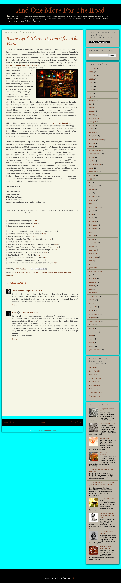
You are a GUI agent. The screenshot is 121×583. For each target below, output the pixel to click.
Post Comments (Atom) (47, 431)
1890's (91, 72)
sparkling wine (94, 314)
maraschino (93, 243)
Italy (90, 104)
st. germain (93, 318)
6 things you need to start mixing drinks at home (107, 515)
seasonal (92, 307)
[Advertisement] (42, 398)
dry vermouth (93, 172)
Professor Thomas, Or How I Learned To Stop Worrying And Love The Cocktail (102, 484)
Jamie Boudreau (95, 378)
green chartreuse (95, 207)
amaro (15, 272)
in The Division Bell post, (62, 123)
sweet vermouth (94, 321)
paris (91, 264)
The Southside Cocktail (108, 423)
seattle (91, 310)
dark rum (28, 272)
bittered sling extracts (96, 140)
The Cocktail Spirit (95, 392)
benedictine (93, 136)
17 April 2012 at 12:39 (33, 291)
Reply (14, 305)
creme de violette (95, 164)
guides (91, 211)
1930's (91, 82)
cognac (91, 157)
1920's (91, 79)
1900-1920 (93, 75)
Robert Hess (93, 389)
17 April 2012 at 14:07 (29, 313)
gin (90, 193)
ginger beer (93, 196)
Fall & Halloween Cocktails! (105, 454)
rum (65, 272)
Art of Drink (93, 367)
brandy (91, 147)
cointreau (92, 161)
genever (92, 189)
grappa (91, 204)
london (91, 239)
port (90, 275)
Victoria (92, 107)
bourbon (92, 143)
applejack (92, 122)
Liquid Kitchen (94, 382)
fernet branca (93, 186)
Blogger (76, 578)
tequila (91, 325)
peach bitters (93, 268)
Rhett (17, 269)
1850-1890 (93, 68)
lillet (90, 232)
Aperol (91, 97)
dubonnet (92, 175)
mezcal (91, 246)
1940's (91, 86)
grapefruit (92, 200)
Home (43, 422)
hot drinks (92, 221)
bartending (93, 132)
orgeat (91, 261)
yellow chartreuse (95, 350)
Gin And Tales (94, 374)
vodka (91, 339)
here (36, 221)
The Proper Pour (95, 396)
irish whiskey (93, 225)
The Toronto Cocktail (107, 499)
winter (91, 346)
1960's (91, 93)
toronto (91, 328)
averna (21, 272)
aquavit (91, 125)
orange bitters (47, 272)
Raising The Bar (94, 385)
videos (91, 335)
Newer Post (9, 422)
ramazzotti (92, 282)
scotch (91, 303)
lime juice (92, 236)
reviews (92, 286)
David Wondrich (94, 371)
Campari (92, 100)
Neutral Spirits (104, 438)
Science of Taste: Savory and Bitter (105, 547)
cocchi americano (95, 154)
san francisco (93, 296)
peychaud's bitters (95, 271)
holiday (91, 218)
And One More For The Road (60, 10)
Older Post (76, 422)
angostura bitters (95, 118)
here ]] (34, 226)
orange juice (93, 257)
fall (90, 182)
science (92, 300)
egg (90, 179)
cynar (91, 168)
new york (37, 272)
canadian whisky (95, 150)
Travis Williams (18, 291)
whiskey (92, 343)
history (91, 214)
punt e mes (58, 272)
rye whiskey (93, 293)
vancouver (93, 332)
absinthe (92, 111)
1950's (91, 90)
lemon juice (93, 228)
